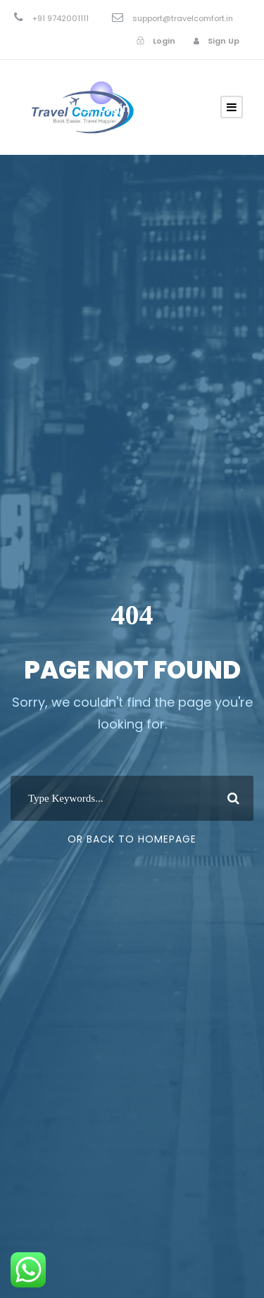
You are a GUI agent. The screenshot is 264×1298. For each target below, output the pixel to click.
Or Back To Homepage (132, 839)
